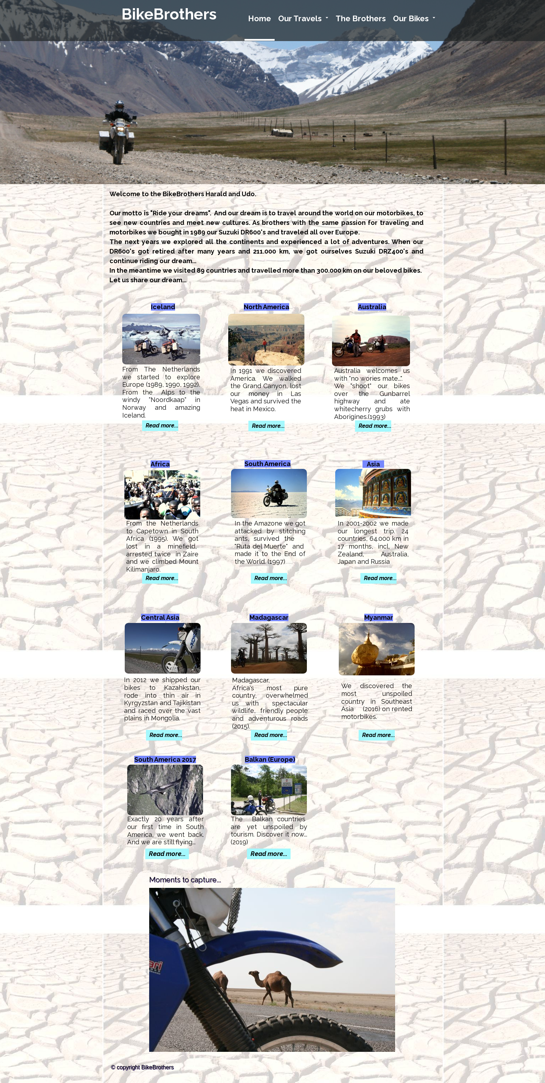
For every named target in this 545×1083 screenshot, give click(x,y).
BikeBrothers (169, 14)
